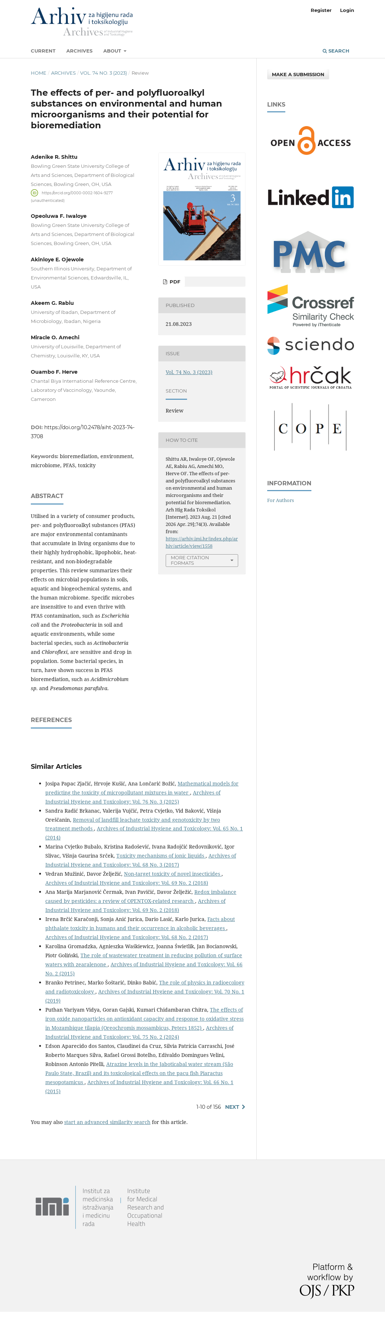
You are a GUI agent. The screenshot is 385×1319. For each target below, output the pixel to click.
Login (347, 10)
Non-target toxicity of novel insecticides (173, 873)
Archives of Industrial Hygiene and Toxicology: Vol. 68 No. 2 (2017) (126, 937)
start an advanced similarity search (107, 1122)
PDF (174, 282)
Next (232, 1107)
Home (38, 73)
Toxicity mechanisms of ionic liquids (161, 855)
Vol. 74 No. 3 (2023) (103, 73)
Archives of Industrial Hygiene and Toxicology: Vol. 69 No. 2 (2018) (126, 882)
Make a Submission (298, 74)
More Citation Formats (190, 560)
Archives (79, 51)
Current (43, 51)
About (113, 51)
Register (321, 10)
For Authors (280, 500)
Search (336, 51)
